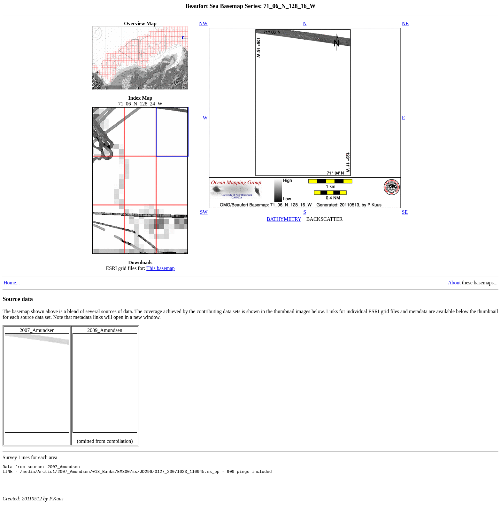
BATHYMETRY (284, 219)
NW (203, 23)
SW (204, 212)
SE (405, 212)
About (454, 282)
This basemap (160, 268)
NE (405, 23)
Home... (12, 282)
